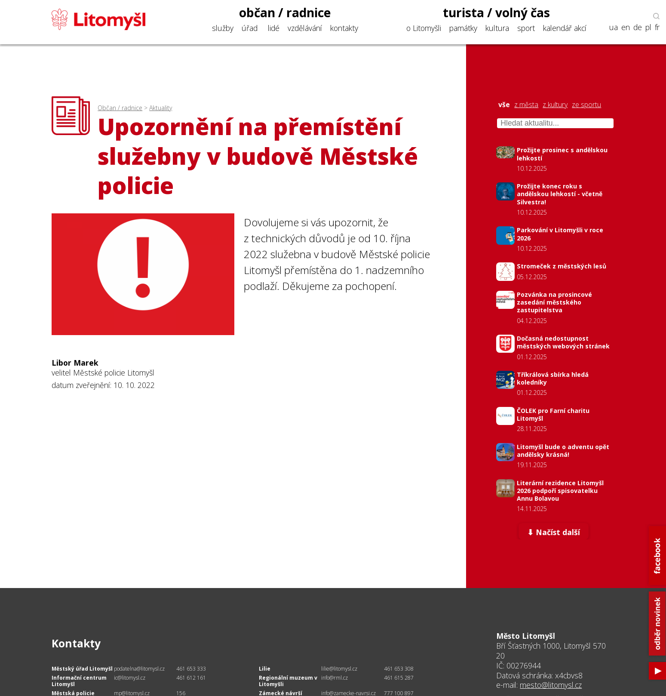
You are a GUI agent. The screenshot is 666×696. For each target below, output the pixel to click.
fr (657, 27)
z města (526, 104)
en (625, 27)
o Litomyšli (423, 28)
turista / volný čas (496, 12)
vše (504, 104)
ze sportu (586, 104)
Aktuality (160, 108)
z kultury (555, 104)
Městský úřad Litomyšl (82, 668)
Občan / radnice (120, 108)
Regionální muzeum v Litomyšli (288, 681)
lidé (273, 28)
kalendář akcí (564, 28)
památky (463, 28)
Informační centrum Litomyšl (79, 681)
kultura (497, 28)
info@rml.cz (334, 677)
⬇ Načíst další (553, 532)
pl (648, 27)
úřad (250, 28)
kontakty (344, 28)
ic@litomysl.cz (129, 677)
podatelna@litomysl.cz (139, 668)
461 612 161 (191, 677)
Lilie (264, 668)
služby (222, 28)
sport (526, 28)
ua (613, 27)
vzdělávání (305, 28)
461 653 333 (191, 668)
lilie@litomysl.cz (339, 668)
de (637, 27)
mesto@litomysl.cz (551, 685)
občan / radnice (285, 12)
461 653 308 (399, 668)
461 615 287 (399, 677)
